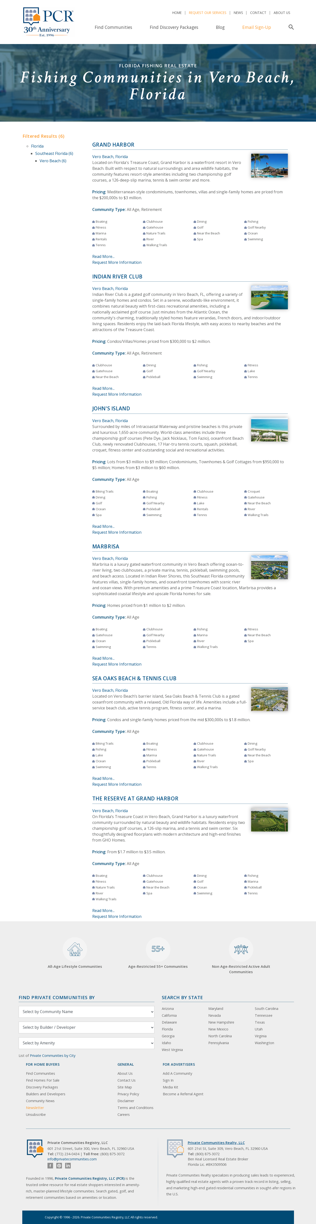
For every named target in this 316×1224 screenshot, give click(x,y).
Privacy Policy (128, 1094)
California (169, 1015)
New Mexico (218, 1029)
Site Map (124, 1087)
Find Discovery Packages (174, 27)
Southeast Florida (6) (54, 153)
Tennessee (263, 1015)
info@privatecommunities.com (72, 1159)
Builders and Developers (45, 1094)
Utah (259, 1029)
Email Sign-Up (256, 27)
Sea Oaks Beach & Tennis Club (134, 678)
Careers (123, 1114)
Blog (220, 27)
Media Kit (170, 1087)
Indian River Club (117, 276)
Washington (264, 1042)
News (238, 12)
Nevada (214, 1015)
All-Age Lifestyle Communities (75, 953)
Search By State (182, 997)
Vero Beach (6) (53, 160)
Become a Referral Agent (183, 1094)
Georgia (168, 1036)
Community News (40, 1100)
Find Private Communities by (57, 997)
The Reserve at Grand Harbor (135, 798)
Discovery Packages (42, 1087)
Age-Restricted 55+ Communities (158, 953)
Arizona (168, 1008)
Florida (37, 146)
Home (177, 12)
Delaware (169, 1022)
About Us (282, 12)
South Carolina (266, 1008)
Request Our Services (207, 12)
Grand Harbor (113, 144)
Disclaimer (125, 1100)
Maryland (215, 1008)
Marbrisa (105, 546)
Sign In (168, 1080)
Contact (258, 12)
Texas (260, 1022)
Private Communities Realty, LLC (216, 1142)
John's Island (111, 408)
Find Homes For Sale (42, 1080)
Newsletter (35, 1107)
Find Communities (113, 27)
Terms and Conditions (135, 1107)
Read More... (103, 256)
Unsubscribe (36, 1114)
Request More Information (116, 262)
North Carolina (220, 1036)
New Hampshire (221, 1022)
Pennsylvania (218, 1042)
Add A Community (177, 1073)
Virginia (261, 1036)
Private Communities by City (52, 1055)
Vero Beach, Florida (110, 156)
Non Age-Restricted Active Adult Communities (241, 955)
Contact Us (126, 1080)
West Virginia (172, 1049)
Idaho (166, 1042)
